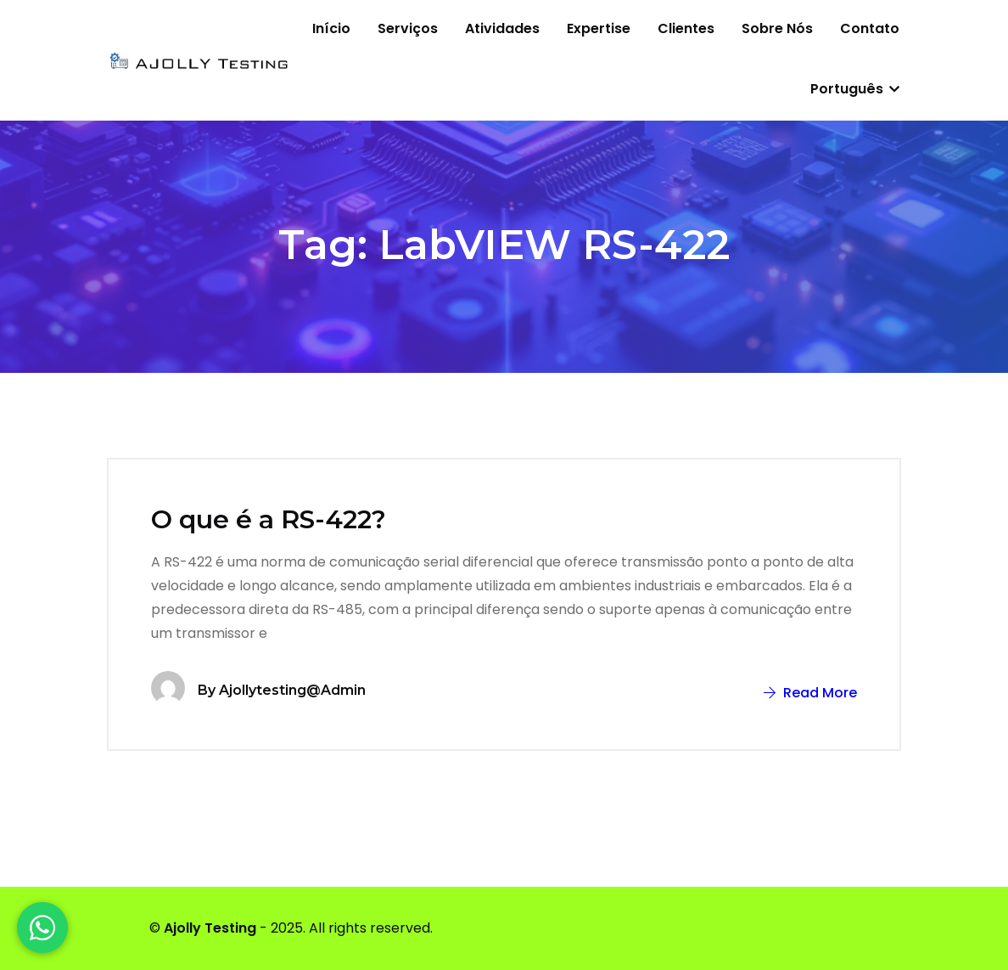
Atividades (502, 28)
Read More (810, 692)
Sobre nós (777, 28)
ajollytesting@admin (292, 690)
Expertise (598, 28)
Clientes (686, 28)
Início (331, 28)
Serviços (408, 28)
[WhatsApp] (42, 927)
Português (854, 89)
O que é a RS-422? (268, 519)
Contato (869, 28)
